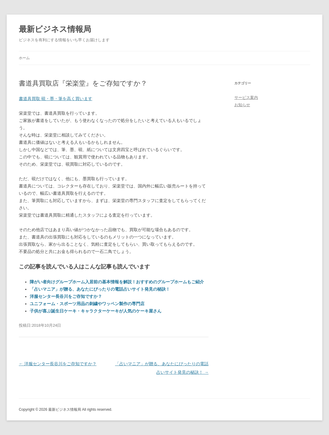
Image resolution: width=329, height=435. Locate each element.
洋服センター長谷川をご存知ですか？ (66, 296)
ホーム (24, 58)
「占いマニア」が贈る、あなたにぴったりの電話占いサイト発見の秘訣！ (100, 289)
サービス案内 (246, 97)
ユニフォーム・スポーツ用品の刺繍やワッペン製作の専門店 (87, 303)
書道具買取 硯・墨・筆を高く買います (55, 98)
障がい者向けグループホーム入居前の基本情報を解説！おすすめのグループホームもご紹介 (117, 281)
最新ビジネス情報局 (55, 29)
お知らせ (242, 105)
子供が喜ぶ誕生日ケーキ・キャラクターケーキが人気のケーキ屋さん (95, 311)
